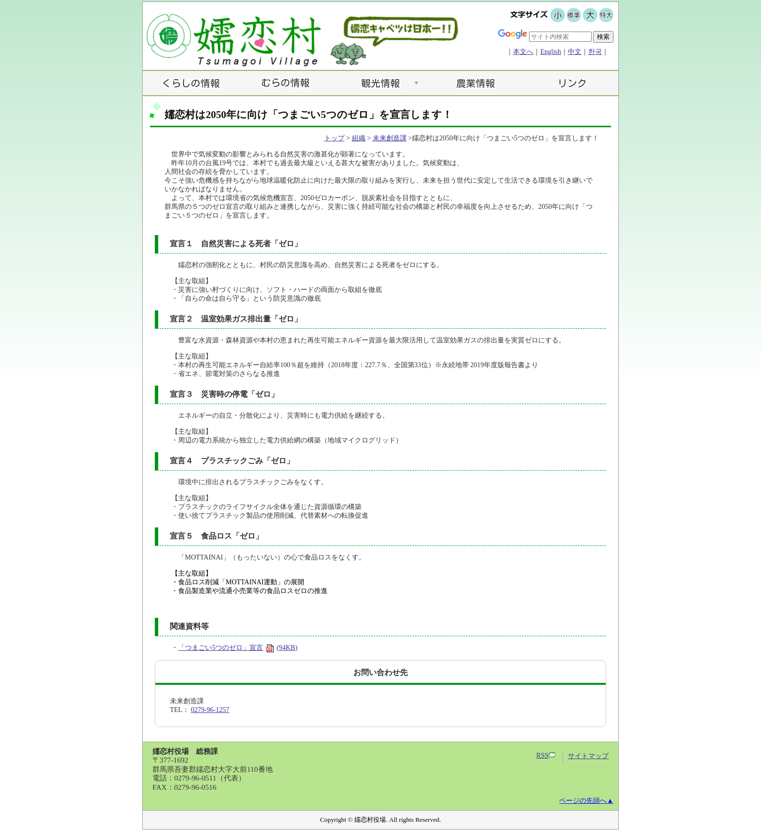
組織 (358, 138)
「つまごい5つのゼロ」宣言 (238, 647)
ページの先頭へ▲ (586, 800)
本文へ (523, 51)
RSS (545, 755)
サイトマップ (588, 756)
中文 (574, 51)
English (550, 51)
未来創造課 (390, 138)
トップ (334, 138)
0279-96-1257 (210, 709)
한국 (595, 51)
